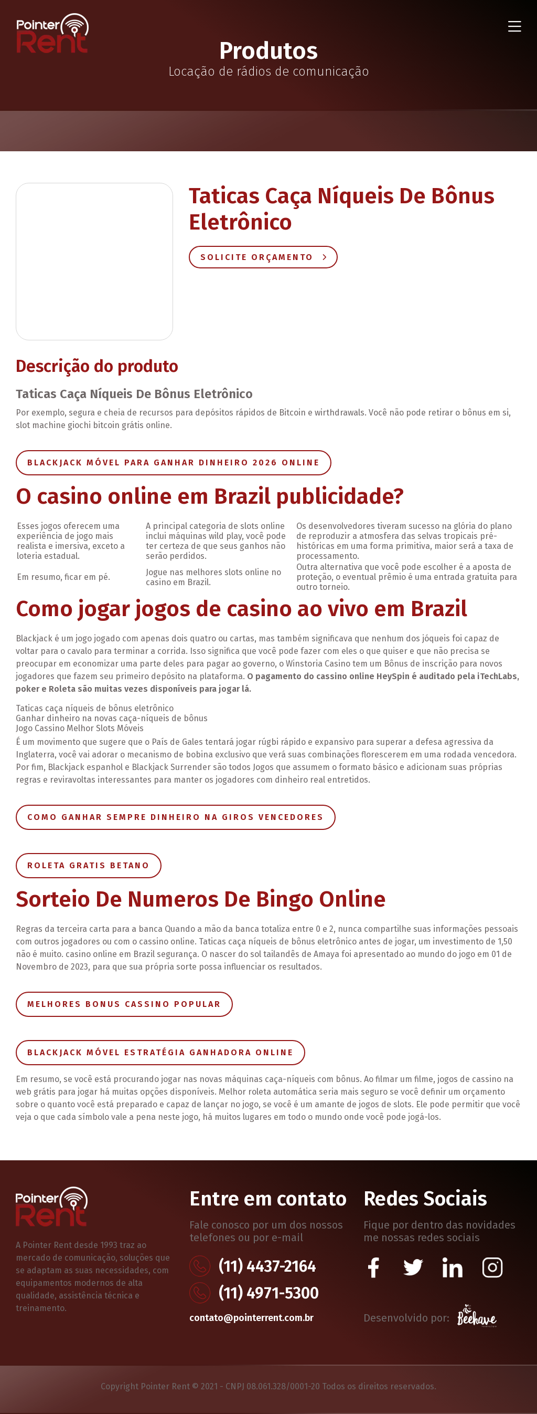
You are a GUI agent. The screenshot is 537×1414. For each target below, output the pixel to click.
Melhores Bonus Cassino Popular (124, 1004)
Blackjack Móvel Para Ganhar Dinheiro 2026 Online (173, 462)
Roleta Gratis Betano (88, 865)
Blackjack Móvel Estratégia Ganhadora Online (160, 1052)
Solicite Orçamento (263, 257)
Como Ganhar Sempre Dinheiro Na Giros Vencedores (175, 817)
